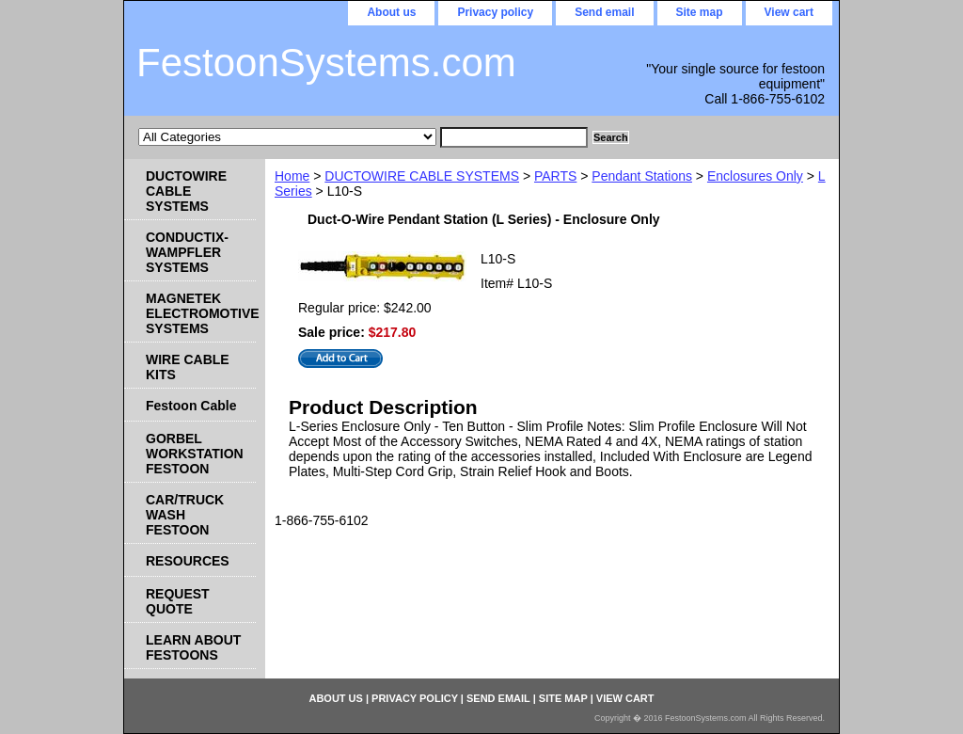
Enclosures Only (755, 176)
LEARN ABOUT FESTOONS (193, 647)
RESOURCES (187, 560)
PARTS (555, 176)
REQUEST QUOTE (178, 601)
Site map (699, 12)
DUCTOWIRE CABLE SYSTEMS (421, 176)
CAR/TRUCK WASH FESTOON (185, 514)
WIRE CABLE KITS (187, 367)
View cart (789, 12)
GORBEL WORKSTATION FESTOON (195, 453)
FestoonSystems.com (326, 62)
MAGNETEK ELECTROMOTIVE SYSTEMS (201, 313)
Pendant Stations (642, 176)
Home (292, 176)
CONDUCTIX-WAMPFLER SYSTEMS (187, 252)
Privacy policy (495, 12)
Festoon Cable (191, 405)
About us (391, 12)
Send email (604, 12)
